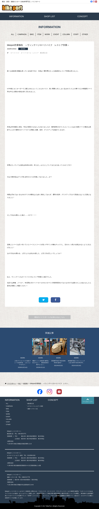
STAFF (75, 34)
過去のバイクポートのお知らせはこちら (49, 317)
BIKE (32, 34)
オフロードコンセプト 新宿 (35, 406)
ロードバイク (15, 53)
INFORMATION (16, 16)
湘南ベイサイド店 (32, 409)
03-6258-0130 (31, 455)
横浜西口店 (43, 53)
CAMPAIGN (22, 34)
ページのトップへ (88, 401)
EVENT (56, 34)
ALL (12, 34)
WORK (47, 34)
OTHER (85, 34)
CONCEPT (82, 16)
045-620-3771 (22, 433)
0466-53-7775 (26, 477)
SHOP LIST (49, 16)
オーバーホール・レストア (30, 53)
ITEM (39, 34)
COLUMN (66, 34)
